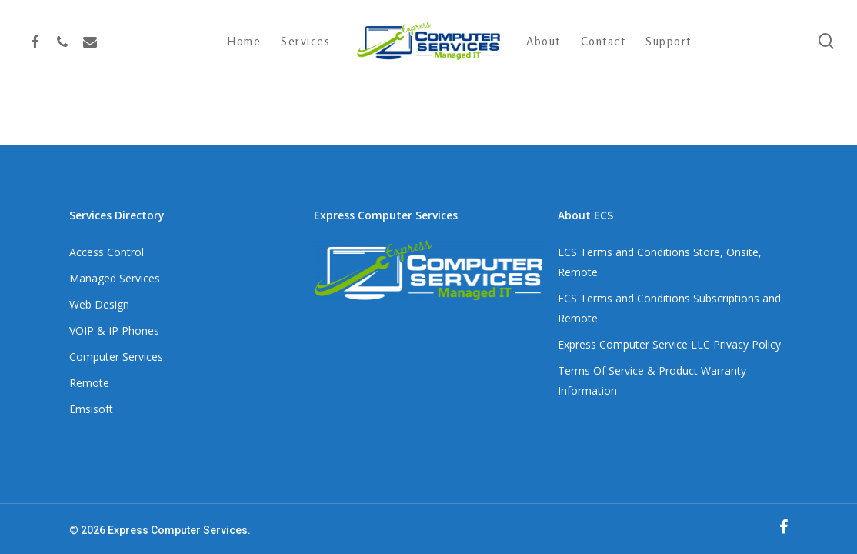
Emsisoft (91, 409)
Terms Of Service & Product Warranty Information (652, 380)
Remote (89, 382)
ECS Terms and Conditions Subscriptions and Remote (669, 308)
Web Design (99, 304)
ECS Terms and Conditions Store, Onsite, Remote (660, 262)
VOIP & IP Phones (114, 330)
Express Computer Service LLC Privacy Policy (669, 344)
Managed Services (114, 278)
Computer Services (116, 356)
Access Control (106, 252)
